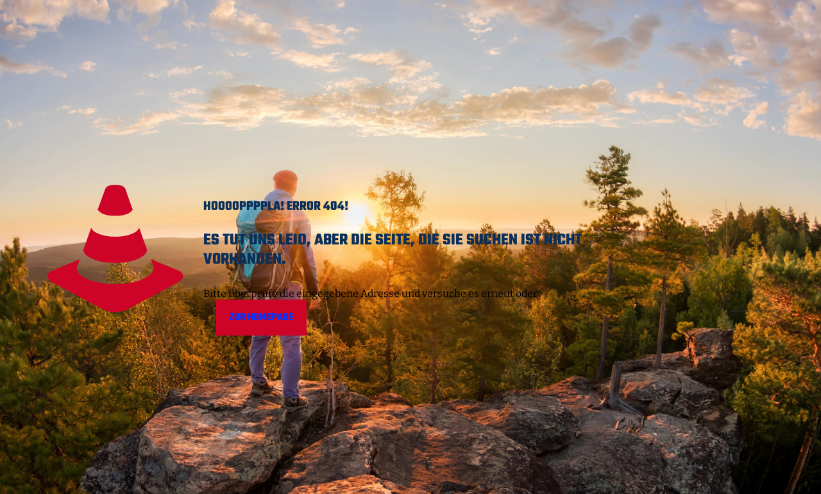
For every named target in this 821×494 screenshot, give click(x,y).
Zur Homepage (261, 317)
